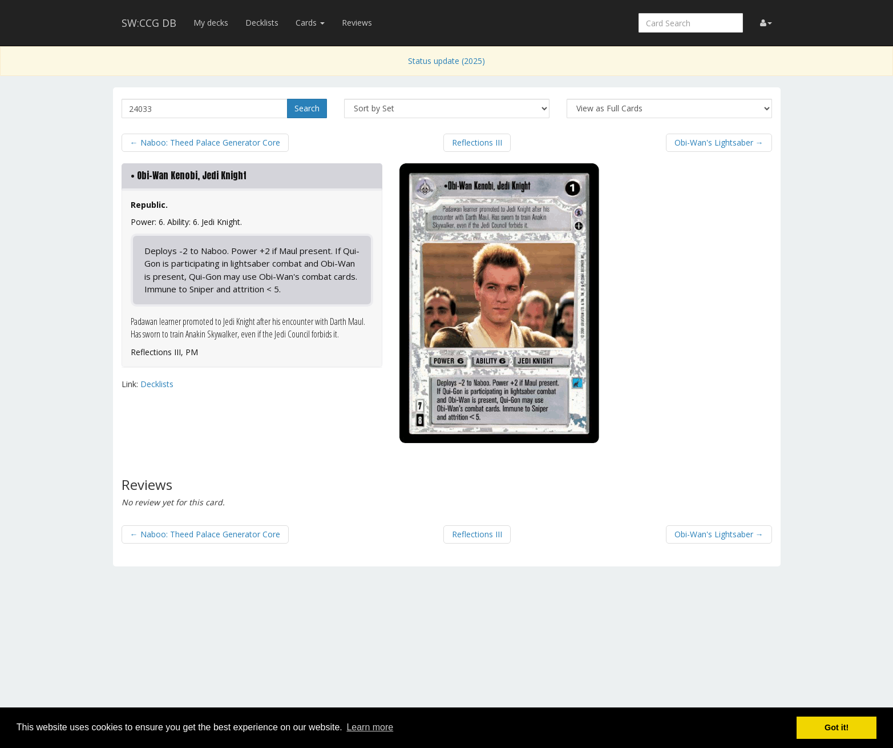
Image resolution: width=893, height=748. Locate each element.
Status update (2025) (446, 60)
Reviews (357, 22)
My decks (210, 22)
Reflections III (477, 142)
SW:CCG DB (149, 23)
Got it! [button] (836, 727)
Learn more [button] (369, 727)
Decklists (261, 22)
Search (307, 108)
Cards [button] (310, 22)
